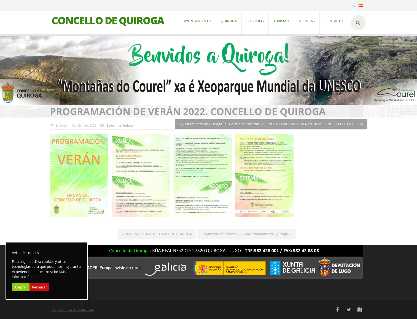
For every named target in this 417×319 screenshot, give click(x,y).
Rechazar (39, 287)
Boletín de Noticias (117, 125)
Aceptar (20, 287)
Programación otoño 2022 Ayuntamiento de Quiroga (244, 234)
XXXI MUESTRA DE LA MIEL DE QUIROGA (154, 234)
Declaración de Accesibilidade (73, 310)
